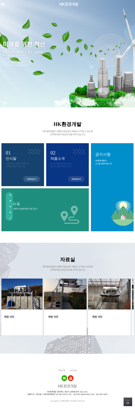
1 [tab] (57, 338)
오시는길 (73, 370)
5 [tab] (69, 338)
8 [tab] (77, 338)
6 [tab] (72, 338)
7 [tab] (74, 338)
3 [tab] (63, 338)
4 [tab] (66, 338)
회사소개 (61, 370)
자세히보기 (17, 61)
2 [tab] (60, 338)
